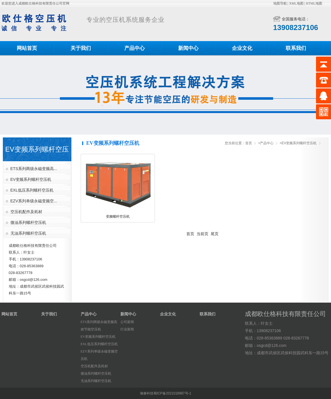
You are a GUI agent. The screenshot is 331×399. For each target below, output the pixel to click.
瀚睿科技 (146, 393)
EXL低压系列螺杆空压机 (32, 190)
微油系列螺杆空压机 (28, 222)
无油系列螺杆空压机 (28, 233)
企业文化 (242, 48)
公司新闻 (127, 322)
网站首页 (27, 48)
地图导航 (280, 3)
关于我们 (81, 48)
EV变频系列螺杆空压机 (31, 179)
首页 (248, 143)
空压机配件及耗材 (26, 211)
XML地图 (296, 3)
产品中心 (134, 48)
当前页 (202, 234)
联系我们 (296, 48)
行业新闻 (127, 329)
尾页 (215, 234)
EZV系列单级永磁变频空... (33, 201)
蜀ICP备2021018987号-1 (172, 393)
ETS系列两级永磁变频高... (33, 168)
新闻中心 (188, 48)
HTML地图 (314, 3)
